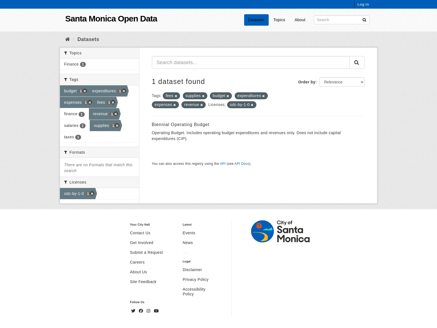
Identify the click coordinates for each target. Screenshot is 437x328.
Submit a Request (146, 252)
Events (189, 233)
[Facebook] (141, 311)
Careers (137, 262)
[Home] (67, 39)
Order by (306, 82)
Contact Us (140, 233)
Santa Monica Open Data (111, 18)
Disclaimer (192, 269)
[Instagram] (149, 311)
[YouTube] (156, 311)
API (222, 164)
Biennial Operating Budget (181, 124)
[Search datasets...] (251, 62)
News (188, 242)
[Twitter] (134, 311)
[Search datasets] (342, 19)
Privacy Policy (195, 279)
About (300, 20)
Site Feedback (143, 281)
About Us (138, 272)
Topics (279, 20)
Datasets (256, 20)
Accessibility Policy (194, 291)
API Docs (241, 164)
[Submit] (364, 19)
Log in (363, 4)
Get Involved (142, 242)
